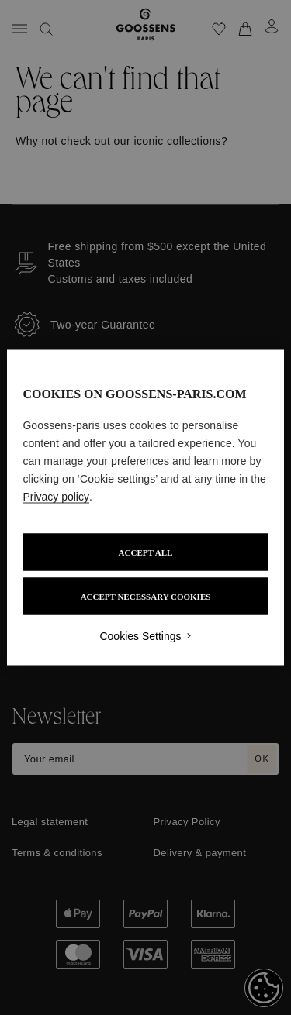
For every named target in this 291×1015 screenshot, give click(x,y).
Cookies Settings (140, 636)
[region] (145, 508)
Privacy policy (56, 496)
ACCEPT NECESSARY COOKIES (146, 596)
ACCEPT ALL (146, 552)
